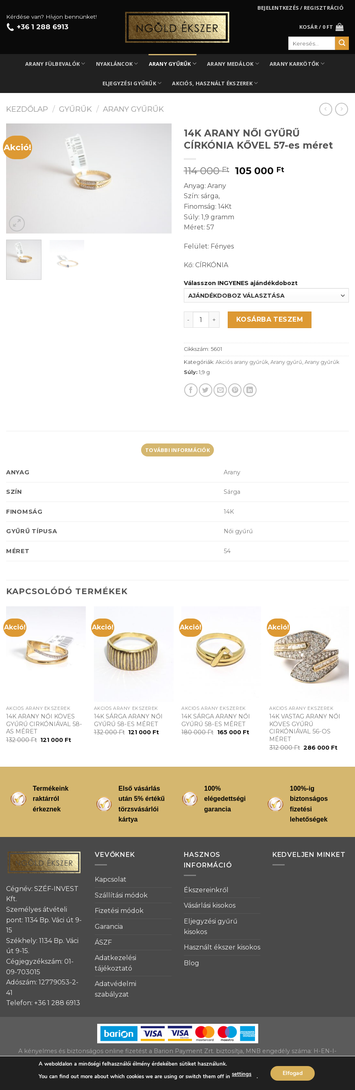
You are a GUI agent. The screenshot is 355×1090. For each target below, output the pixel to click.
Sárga (232, 491)
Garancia (109, 926)
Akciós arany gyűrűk (242, 362)
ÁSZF (103, 942)
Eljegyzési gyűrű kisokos (210, 926)
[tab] (177, 449)
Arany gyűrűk (173, 63)
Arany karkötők (297, 63)
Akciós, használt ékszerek (215, 83)
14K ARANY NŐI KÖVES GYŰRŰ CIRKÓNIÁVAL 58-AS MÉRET (44, 724)
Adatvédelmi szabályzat (115, 989)
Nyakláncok (117, 63)
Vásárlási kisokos (209, 905)
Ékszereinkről (206, 890)
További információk (177, 450)
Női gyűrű (238, 531)
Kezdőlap (27, 109)
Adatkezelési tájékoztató (115, 963)
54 (227, 551)
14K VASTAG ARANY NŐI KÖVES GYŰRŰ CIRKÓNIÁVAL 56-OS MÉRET (304, 728)
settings (241, 1074)
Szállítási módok (121, 895)
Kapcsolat (110, 879)
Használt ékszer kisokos (222, 947)
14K (229, 511)
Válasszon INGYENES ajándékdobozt (241, 283)
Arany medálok (233, 63)
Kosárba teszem (269, 319)
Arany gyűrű (286, 362)
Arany (232, 472)
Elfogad (293, 1073)
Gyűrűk (75, 109)
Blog (191, 963)
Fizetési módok (119, 911)
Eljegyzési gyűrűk (132, 83)
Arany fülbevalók (55, 63)
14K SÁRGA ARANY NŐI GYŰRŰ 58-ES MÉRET (128, 720)
